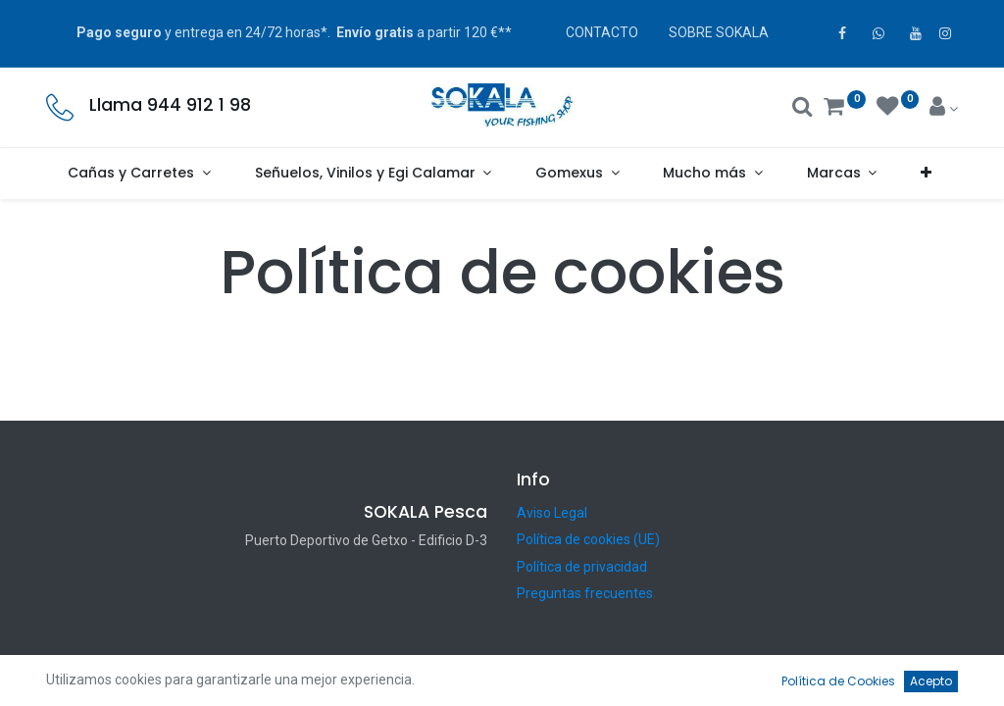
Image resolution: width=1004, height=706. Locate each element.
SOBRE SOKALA (719, 32)
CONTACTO (602, 32)
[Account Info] (943, 109)
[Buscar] (802, 109)
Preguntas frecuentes (585, 593)
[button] (926, 173)
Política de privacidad (582, 567)
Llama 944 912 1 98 (170, 105)
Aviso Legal (552, 513)
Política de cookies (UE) (588, 539)
